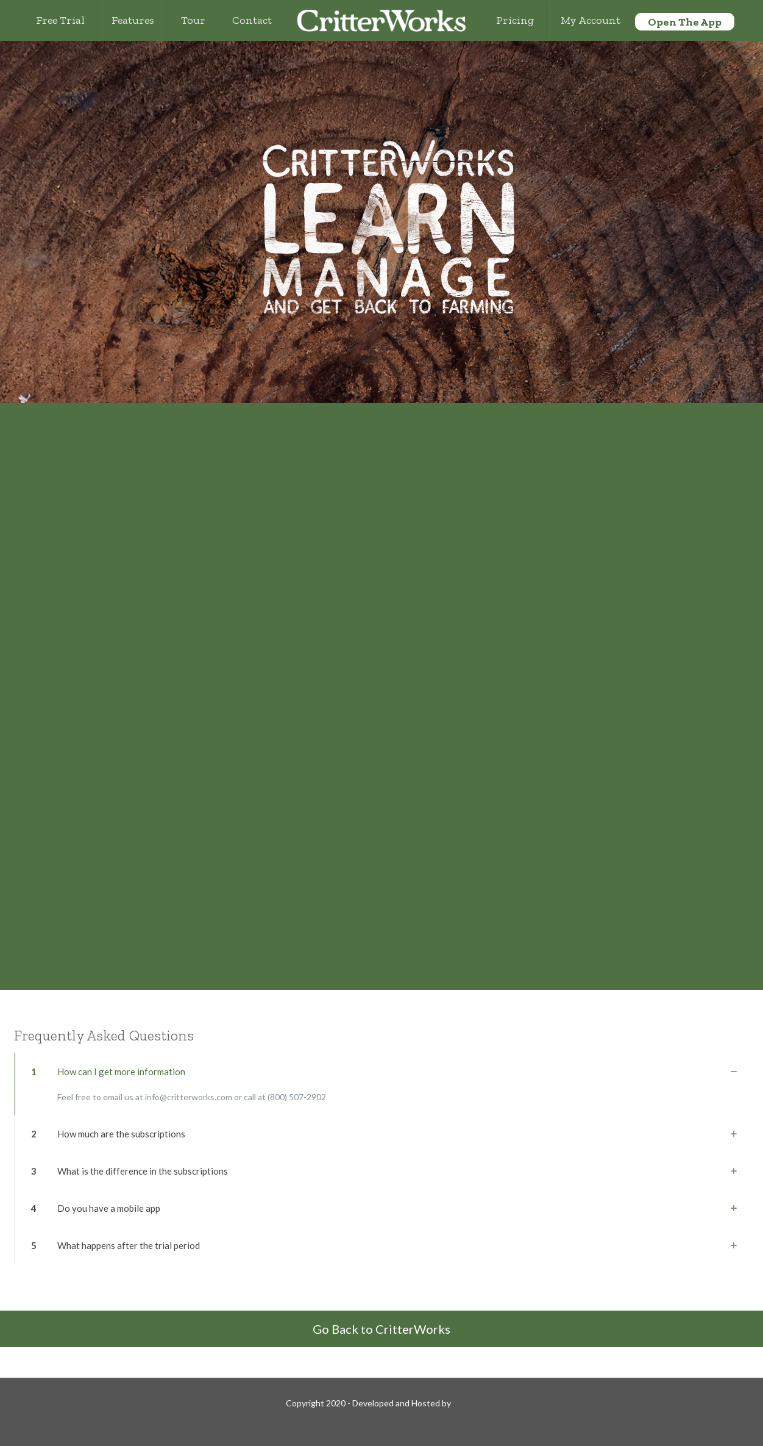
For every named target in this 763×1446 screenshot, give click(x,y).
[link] (381, 1084)
